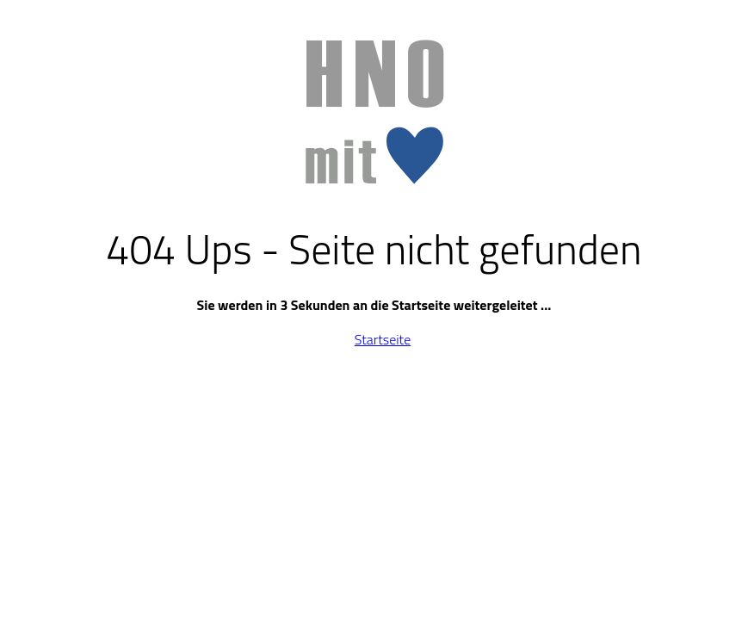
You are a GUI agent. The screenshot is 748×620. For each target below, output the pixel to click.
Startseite (383, 339)
